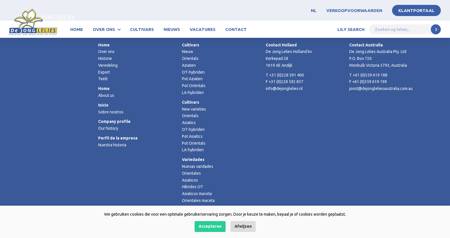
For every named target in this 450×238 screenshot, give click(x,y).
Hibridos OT (192, 186)
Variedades (193, 159)
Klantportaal (416, 10)
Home (76, 29)
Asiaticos (190, 180)
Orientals (190, 58)
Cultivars (142, 29)
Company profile (114, 121)
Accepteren (210, 226)
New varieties (194, 109)
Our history (108, 128)
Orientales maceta (198, 200)
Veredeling (108, 65)
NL (314, 10)
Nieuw (187, 51)
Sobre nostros (110, 112)
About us (106, 95)
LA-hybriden (193, 92)
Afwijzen (243, 226)
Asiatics (189, 122)
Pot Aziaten (192, 78)
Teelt (103, 78)
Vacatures (203, 29)
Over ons (104, 29)
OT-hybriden (193, 72)
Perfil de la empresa (117, 138)
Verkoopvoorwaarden (354, 10)
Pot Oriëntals (193, 85)
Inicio (103, 105)
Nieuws (172, 29)
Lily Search (351, 29)
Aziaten (189, 65)
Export (104, 72)
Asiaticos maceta (197, 193)
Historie (105, 58)
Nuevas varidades (197, 166)
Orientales (191, 173)
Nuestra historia (112, 145)
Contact (236, 29)
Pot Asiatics (192, 136)
